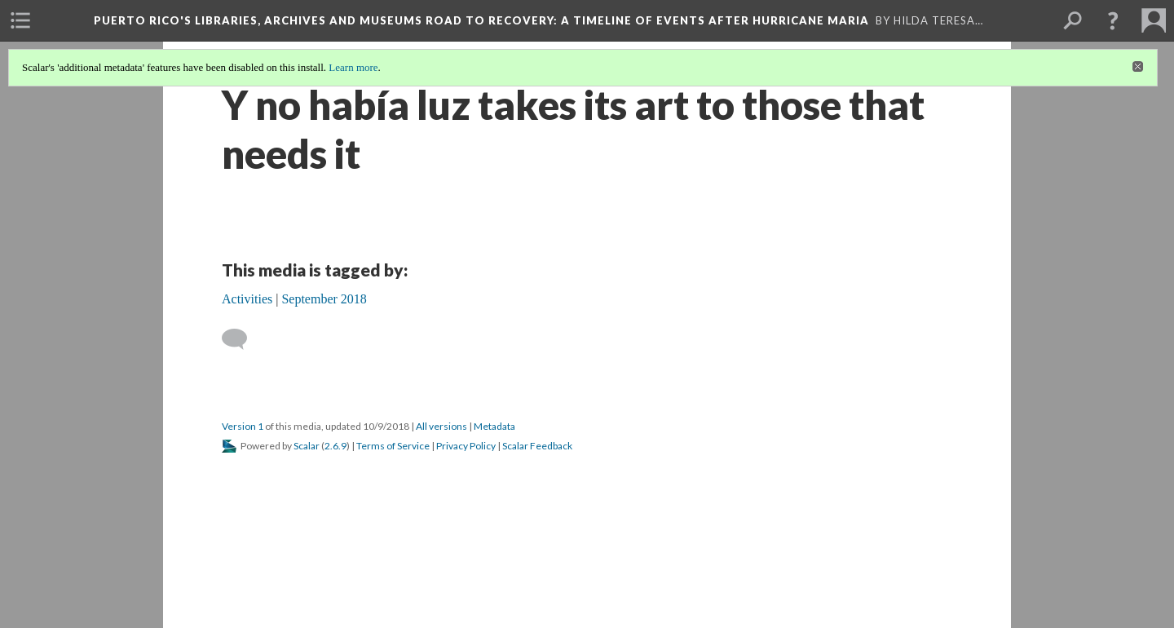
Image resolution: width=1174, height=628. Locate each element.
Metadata (494, 426)
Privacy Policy (466, 446)
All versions (441, 426)
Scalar (307, 446)
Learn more (353, 67)
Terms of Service (393, 446)
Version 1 (242, 426)
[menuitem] (20, 20)
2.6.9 (335, 446)
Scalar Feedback (537, 446)
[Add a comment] (242, 339)
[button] (1112, 20)
